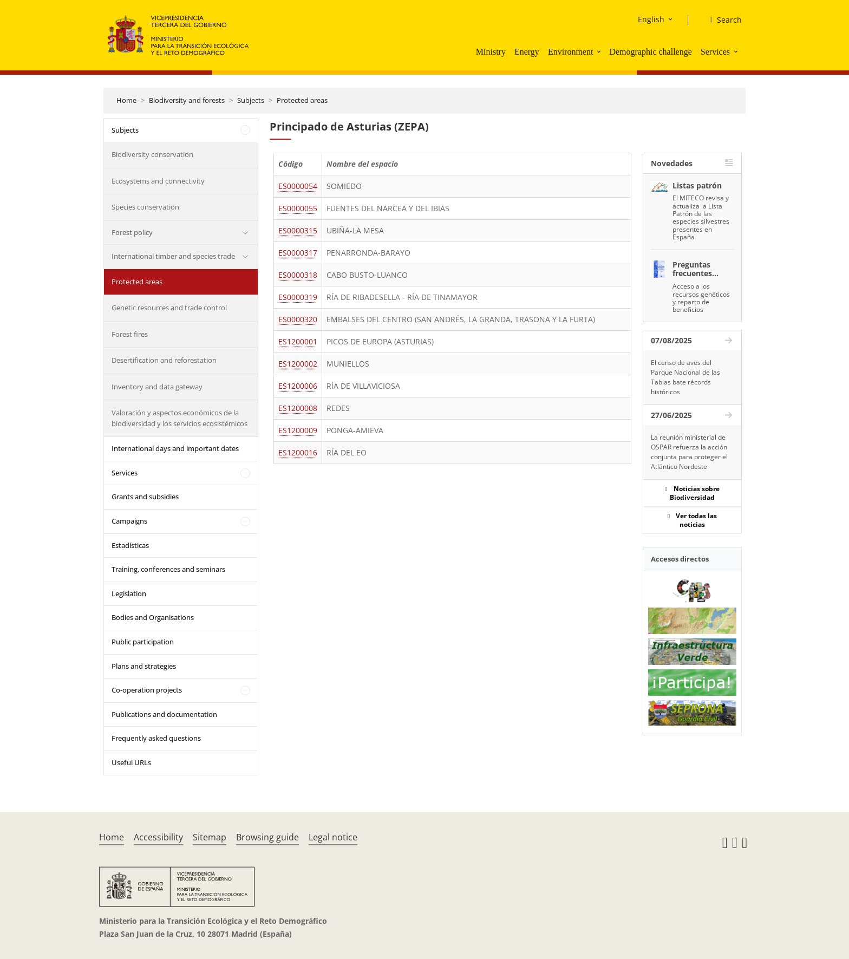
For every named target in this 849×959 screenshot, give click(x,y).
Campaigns (129, 521)
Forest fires (130, 334)
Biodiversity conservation (152, 154)
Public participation (143, 642)
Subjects (250, 100)
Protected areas (302, 100)
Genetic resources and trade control (169, 307)
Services (715, 51)
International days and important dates (175, 448)
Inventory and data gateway (157, 387)
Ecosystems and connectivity (158, 181)
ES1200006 (297, 386)
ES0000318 (297, 275)
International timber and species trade (173, 256)
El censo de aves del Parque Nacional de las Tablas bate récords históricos (685, 377)
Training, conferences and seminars (168, 569)
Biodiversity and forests (187, 100)
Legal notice (333, 837)
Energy (526, 51)
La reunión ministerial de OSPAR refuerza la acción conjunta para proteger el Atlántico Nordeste (689, 452)
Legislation (129, 593)
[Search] (721, 20)
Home (126, 100)
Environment (570, 51)
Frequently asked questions (156, 738)
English (651, 19)
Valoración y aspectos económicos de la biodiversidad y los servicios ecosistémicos (179, 418)
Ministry (491, 51)
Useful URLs (131, 762)
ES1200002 (297, 363)
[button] (600, 51)
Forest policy (132, 232)
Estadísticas (130, 545)
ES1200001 (297, 341)
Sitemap (209, 837)
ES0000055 (297, 208)
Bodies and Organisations (153, 617)
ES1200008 (297, 408)
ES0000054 (297, 186)
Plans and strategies (144, 666)
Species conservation (145, 207)
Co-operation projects (147, 690)
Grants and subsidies (145, 496)
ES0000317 (297, 252)
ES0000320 (297, 319)
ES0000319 (297, 297)
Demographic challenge (650, 51)
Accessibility (158, 837)
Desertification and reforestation (164, 360)
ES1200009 (297, 430)
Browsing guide (267, 837)
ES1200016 (297, 452)
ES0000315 (297, 230)
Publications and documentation (164, 714)
